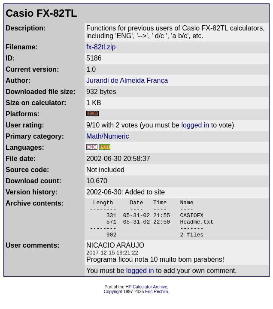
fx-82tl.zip (100, 47)
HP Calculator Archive (146, 294)
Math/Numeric (107, 136)
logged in (195, 125)
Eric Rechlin (156, 299)
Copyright (113, 299)
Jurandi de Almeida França (127, 80)
